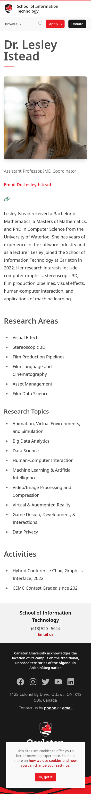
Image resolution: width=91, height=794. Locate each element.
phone (50, 708)
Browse (11, 24)
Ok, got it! (45, 777)
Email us (46, 634)
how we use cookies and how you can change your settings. (48, 763)
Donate (77, 24)
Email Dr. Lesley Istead (27, 184)
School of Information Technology (37, 9)
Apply (53, 24)
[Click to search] (40, 24)
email (67, 708)
